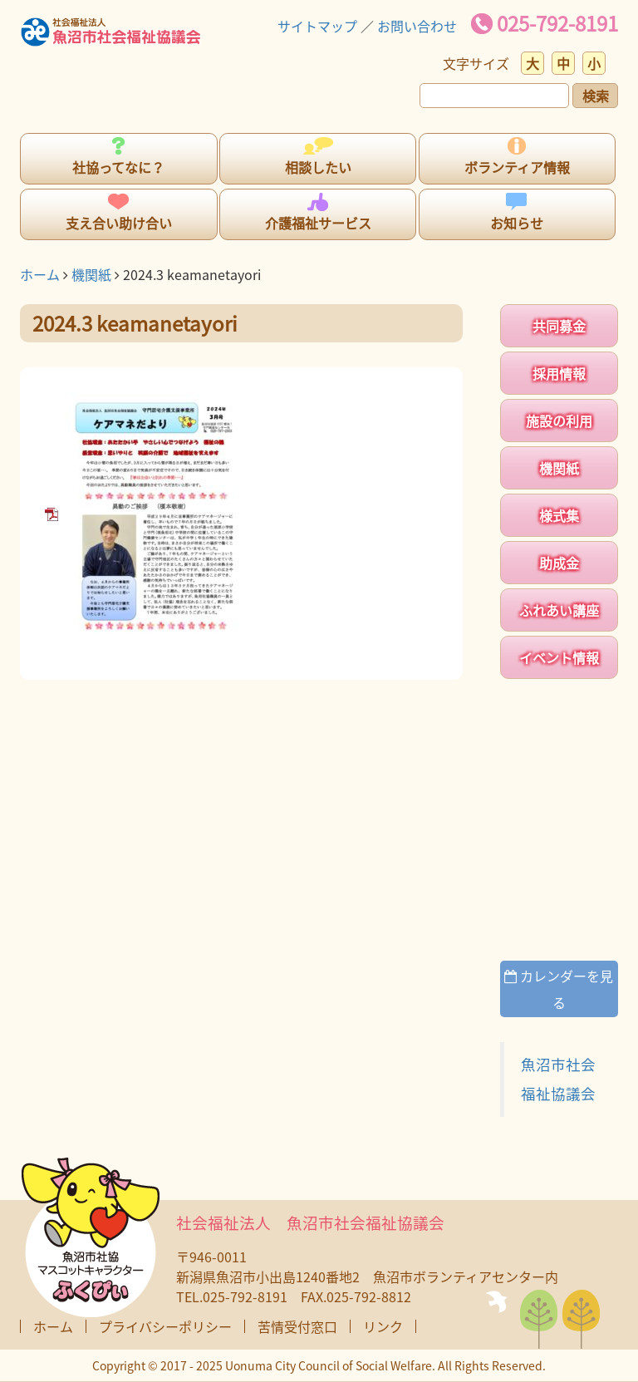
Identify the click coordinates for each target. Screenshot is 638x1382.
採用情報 (559, 373)
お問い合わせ (417, 26)
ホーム (40, 274)
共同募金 (559, 326)
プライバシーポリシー (165, 1326)
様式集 (559, 515)
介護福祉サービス (318, 223)
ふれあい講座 (559, 610)
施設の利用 (559, 420)
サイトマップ (317, 26)
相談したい (318, 167)
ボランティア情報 (517, 167)
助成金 (559, 563)
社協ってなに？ (118, 167)
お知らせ (516, 223)
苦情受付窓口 (297, 1326)
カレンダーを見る (558, 989)
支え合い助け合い (119, 223)
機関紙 (91, 274)
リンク (383, 1326)
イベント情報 (559, 657)
